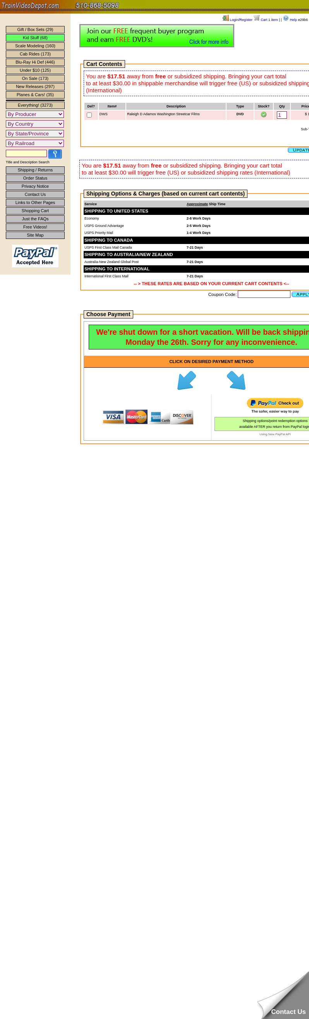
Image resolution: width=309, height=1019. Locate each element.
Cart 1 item (266, 20)
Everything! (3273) (35, 105)
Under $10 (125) (35, 70)
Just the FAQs (35, 218)
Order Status (35, 178)
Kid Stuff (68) (35, 37)
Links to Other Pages (35, 202)
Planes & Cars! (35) (35, 94)
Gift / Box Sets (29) (35, 29)
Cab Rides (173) (35, 54)
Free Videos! (35, 227)
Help (290, 20)
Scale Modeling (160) (35, 45)
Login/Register (237, 20)
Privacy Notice (35, 186)
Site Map (35, 235)
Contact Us (35, 194)
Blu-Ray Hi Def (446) (35, 62)
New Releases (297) (35, 86)
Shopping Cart (35, 210)
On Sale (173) (35, 78)
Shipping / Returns (35, 170)
